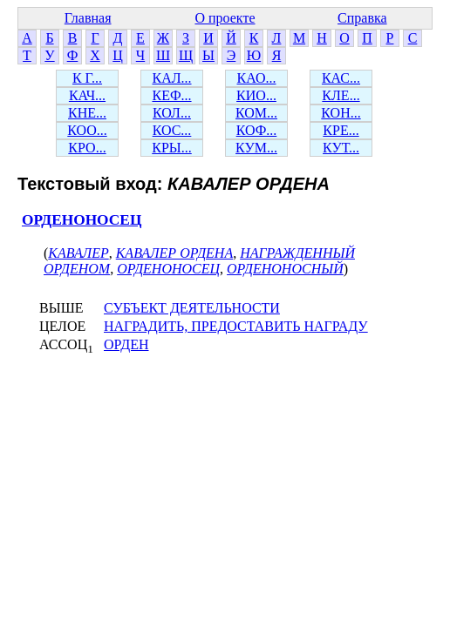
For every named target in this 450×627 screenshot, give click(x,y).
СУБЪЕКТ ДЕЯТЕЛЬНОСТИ (192, 307)
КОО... (86, 130)
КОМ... (256, 112)
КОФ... (256, 130)
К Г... (87, 78)
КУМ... (256, 147)
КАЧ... (87, 95)
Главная (88, 17)
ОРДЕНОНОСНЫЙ (285, 268)
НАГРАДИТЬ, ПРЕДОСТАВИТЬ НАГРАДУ (236, 326)
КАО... (256, 78)
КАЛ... (171, 78)
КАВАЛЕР (78, 253)
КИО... (256, 95)
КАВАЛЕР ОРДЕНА (174, 253)
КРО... (87, 147)
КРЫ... (172, 147)
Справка (362, 17)
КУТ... (341, 147)
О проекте (224, 17)
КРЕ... (340, 130)
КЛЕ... (340, 95)
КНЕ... (87, 112)
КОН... (340, 112)
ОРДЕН (126, 344)
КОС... (172, 130)
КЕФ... (171, 95)
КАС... (341, 78)
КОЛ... (172, 112)
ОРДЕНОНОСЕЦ (81, 220)
